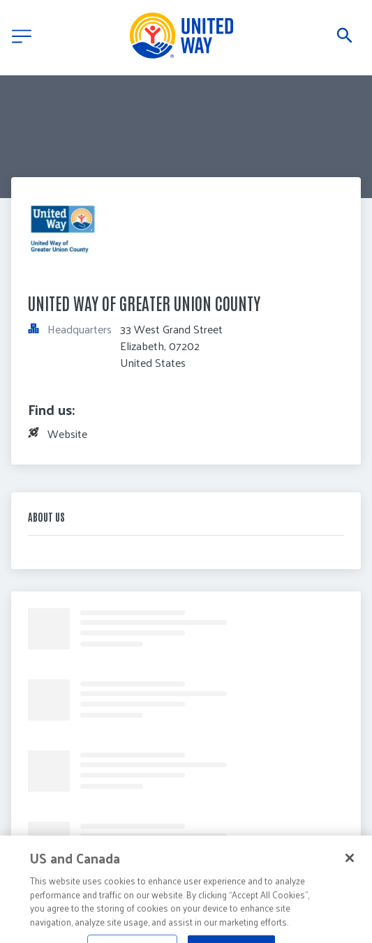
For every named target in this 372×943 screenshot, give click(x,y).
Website (67, 433)
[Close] (349, 872)
